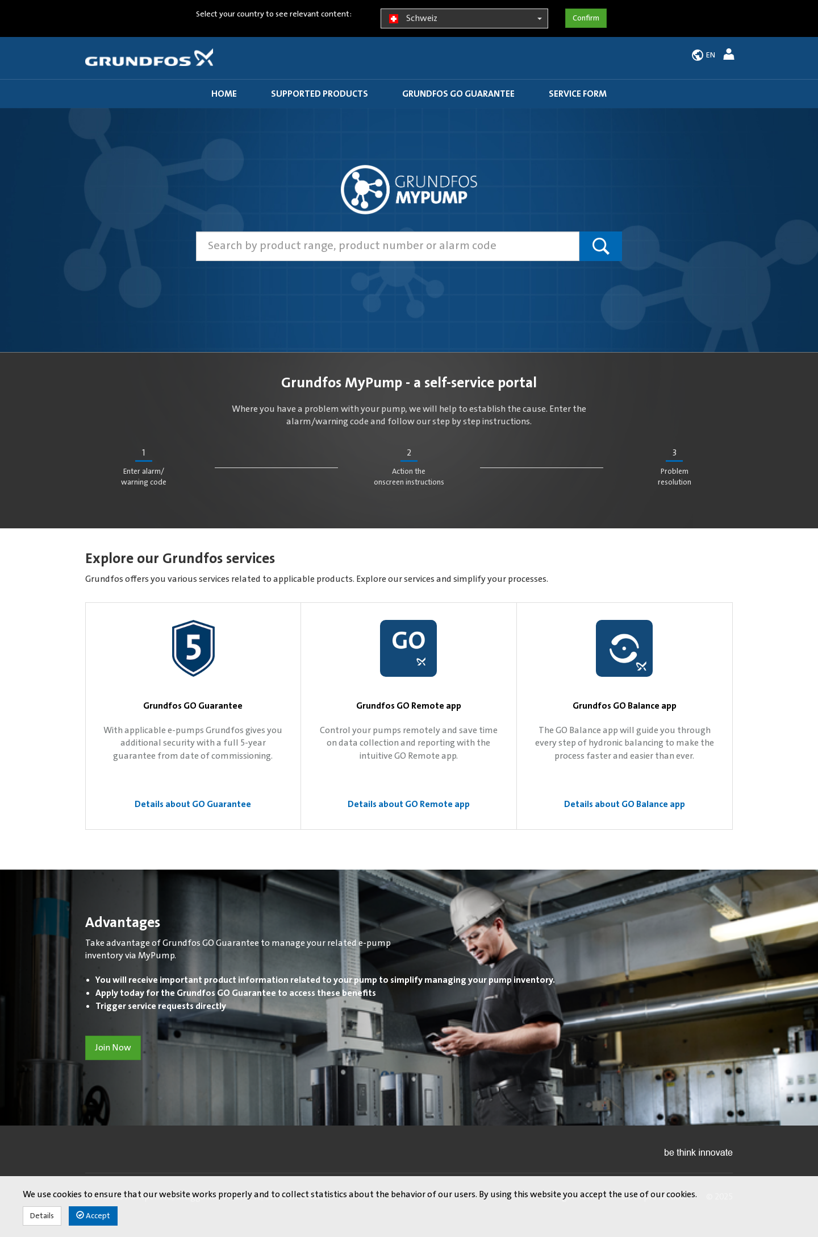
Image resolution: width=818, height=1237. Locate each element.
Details (42, 1216)
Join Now (113, 1047)
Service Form (578, 94)
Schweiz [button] (464, 19)
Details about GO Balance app (624, 804)
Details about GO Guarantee (193, 804)
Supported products (319, 94)
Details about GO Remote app (409, 804)
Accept (93, 1216)
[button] (730, 56)
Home (224, 94)
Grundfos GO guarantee (458, 94)
